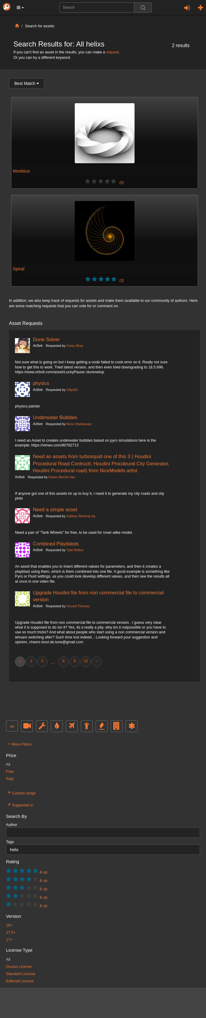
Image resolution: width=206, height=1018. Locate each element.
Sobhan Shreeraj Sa (80, 516)
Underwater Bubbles (55, 417)
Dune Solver (46, 339)
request (112, 52)
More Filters (19, 743)
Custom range (21, 792)
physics (41, 383)
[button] (20, 7)
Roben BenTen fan (61, 477)
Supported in (20, 804)
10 (85, 661)
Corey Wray (74, 345)
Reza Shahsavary (78, 424)
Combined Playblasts (56, 543)
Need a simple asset (55, 509)
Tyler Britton (74, 550)
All (12, 727)
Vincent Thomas (77, 606)
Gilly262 (72, 390)
